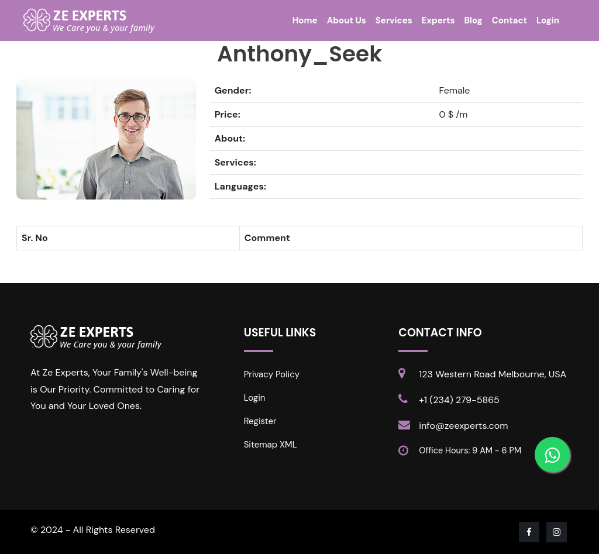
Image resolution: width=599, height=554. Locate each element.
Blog (473, 20)
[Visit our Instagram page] (557, 532)
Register (260, 421)
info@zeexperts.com (463, 425)
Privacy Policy (272, 374)
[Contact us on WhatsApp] (552, 454)
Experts (438, 20)
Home (305, 20)
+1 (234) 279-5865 (459, 400)
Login (547, 20)
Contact (509, 20)
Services (394, 20)
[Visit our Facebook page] (530, 532)
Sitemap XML (270, 444)
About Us (346, 20)
